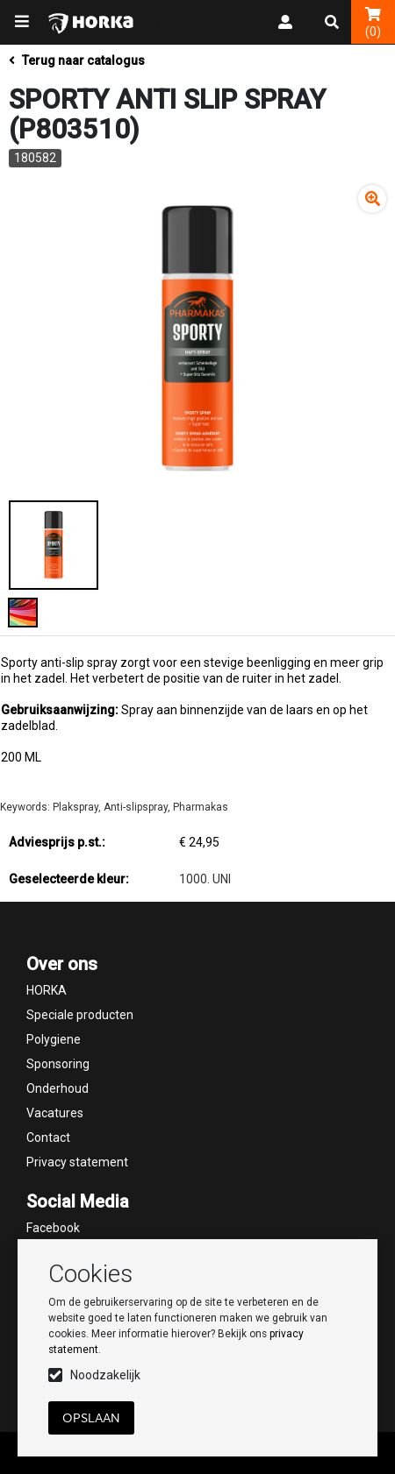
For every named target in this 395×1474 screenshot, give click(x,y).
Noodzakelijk (105, 1375)
